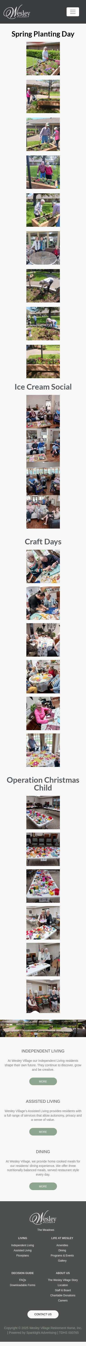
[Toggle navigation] (73, 11)
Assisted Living (22, 1250)
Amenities (62, 1245)
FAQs (22, 1280)
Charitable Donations (62, 1295)
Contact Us (43, 1314)
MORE (43, 1081)
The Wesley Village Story (63, 1280)
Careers (63, 1300)
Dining (62, 1250)
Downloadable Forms (22, 1285)
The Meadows (45, 1230)
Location (63, 1285)
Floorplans (22, 1255)
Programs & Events (62, 1255)
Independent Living (22, 1245)
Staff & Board (63, 1290)
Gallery (62, 1260)
